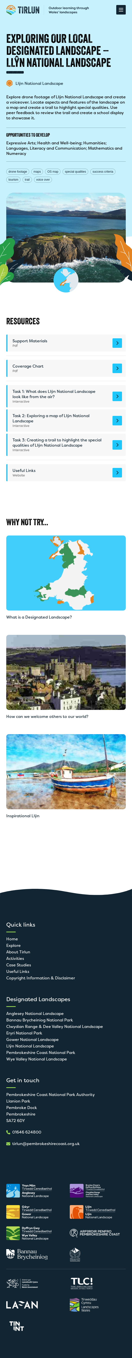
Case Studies (18, 965)
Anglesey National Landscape (35, 1013)
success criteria (102, 171)
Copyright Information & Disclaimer (40, 978)
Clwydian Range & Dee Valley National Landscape (54, 1026)
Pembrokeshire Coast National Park (40, 1052)
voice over (43, 179)
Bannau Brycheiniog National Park (39, 1020)
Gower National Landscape (32, 1039)
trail (27, 179)
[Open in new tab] (31, 1191)
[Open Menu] (121, 10)
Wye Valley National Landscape (36, 1059)
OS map (52, 171)
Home (12, 939)
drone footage (17, 171)
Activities (15, 958)
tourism (13, 179)
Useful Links (17, 971)
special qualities (75, 171)
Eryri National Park (24, 1033)
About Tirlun (18, 952)
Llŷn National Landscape (30, 1046)
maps (37, 171)
